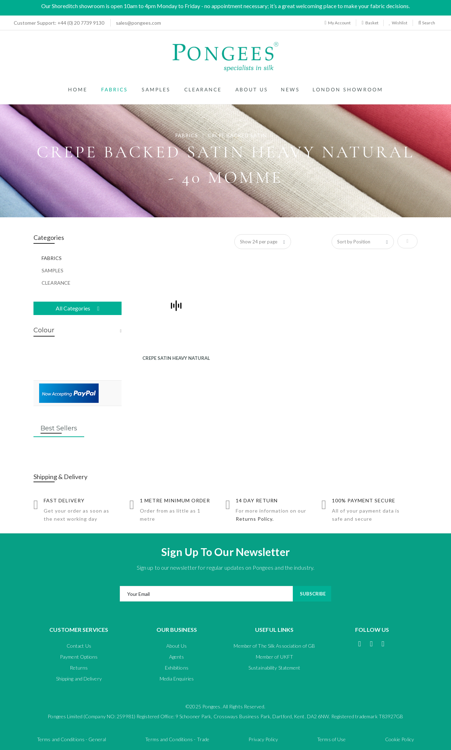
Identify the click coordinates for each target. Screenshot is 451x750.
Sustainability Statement (274, 668)
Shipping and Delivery (79, 679)
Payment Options (79, 657)
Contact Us (79, 646)
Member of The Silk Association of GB (274, 646)
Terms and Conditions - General (71, 739)
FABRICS (187, 135)
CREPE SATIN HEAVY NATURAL (176, 358)
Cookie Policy (399, 739)
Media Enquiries (177, 679)
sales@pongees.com (138, 23)
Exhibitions (177, 668)
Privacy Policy (263, 739)
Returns (79, 668)
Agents (176, 657)
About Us (176, 646)
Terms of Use (331, 739)
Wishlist (398, 22)
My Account (338, 22)
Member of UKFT (274, 657)
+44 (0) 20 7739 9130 (57, 23)
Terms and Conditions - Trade (177, 739)
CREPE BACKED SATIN (238, 135)
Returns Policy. (255, 519)
